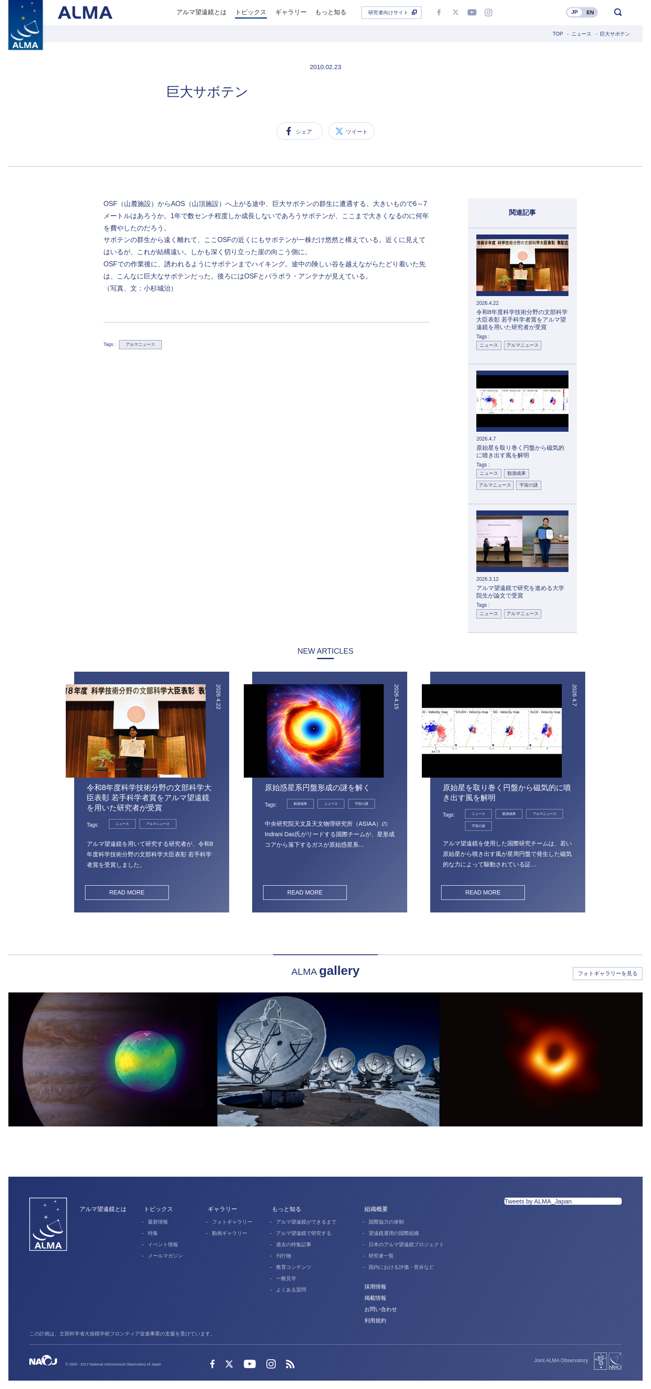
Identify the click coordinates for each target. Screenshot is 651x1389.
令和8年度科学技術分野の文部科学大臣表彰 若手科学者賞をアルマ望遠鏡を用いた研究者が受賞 (149, 797)
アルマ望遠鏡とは (103, 1209)
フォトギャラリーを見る (608, 973)
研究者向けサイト (388, 12)
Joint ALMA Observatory (561, 1360)
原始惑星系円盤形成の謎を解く (317, 787)
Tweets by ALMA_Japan (538, 1201)
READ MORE (127, 892)
